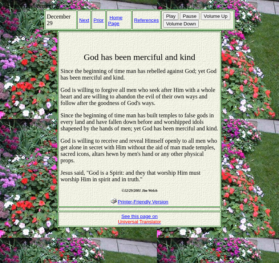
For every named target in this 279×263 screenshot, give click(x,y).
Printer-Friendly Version (143, 202)
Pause (190, 16)
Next (84, 20)
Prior (98, 20)
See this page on (139, 219)
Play (170, 16)
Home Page (115, 20)
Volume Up (215, 16)
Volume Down (181, 24)
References (146, 20)
